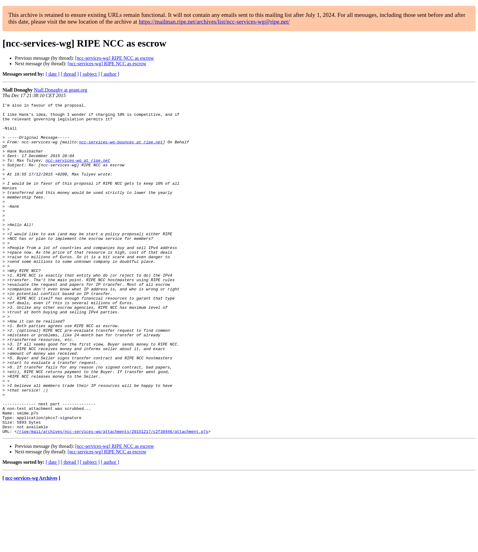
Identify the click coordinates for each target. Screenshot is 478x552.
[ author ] (110, 74)
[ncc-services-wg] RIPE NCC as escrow (114, 58)
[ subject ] (90, 74)
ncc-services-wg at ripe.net (77, 172)
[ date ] (52, 74)
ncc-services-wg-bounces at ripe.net (121, 150)
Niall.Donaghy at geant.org (60, 90)
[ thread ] (70, 74)
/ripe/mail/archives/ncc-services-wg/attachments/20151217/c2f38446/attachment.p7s (112, 497)
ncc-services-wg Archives (31, 544)
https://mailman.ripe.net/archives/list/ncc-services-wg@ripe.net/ (214, 21)
